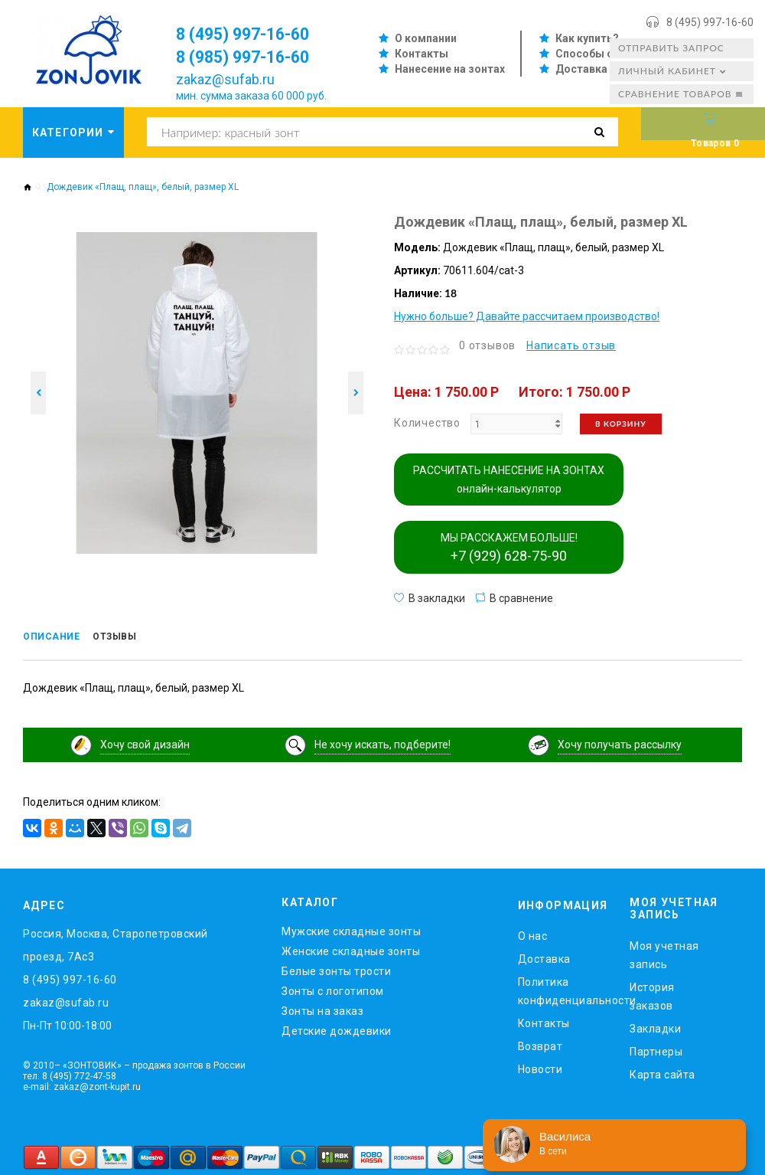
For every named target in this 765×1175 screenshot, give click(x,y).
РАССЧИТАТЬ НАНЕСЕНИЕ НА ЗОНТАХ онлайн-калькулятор (508, 479)
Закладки (655, 1026)
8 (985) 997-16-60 (253, 56)
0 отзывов (487, 345)
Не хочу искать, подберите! (382, 741)
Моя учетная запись (664, 952)
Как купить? (587, 38)
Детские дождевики (337, 1029)
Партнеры (656, 1048)
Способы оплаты (601, 53)
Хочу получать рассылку (620, 741)
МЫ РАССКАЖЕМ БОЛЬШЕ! (509, 548)
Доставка (581, 69)
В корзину (620, 423)
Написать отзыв (571, 345)
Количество (427, 423)
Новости (540, 1067)
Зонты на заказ (322, 1009)
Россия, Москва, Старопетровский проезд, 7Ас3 (115, 943)
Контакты (421, 53)
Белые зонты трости (336, 969)
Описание (57, 638)
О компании (426, 38)
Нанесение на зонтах (450, 69)
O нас (533, 934)
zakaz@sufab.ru (225, 79)
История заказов (652, 993)
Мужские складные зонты (351, 929)
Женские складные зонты (351, 949)
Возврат (540, 1044)
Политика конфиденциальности (562, 989)
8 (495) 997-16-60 (710, 22)
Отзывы (131, 638)
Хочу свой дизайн (145, 741)
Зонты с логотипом (333, 989)
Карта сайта (662, 1071)
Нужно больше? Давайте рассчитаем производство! (526, 316)
